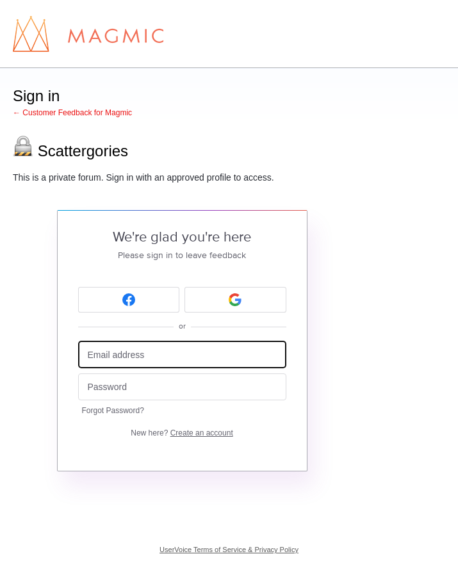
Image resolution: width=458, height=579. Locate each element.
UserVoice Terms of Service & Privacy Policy (229, 549)
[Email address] (182, 354)
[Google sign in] (235, 300)
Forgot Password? (113, 410)
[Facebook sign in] (129, 300)
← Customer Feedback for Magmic (72, 112)
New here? (182, 432)
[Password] (182, 387)
